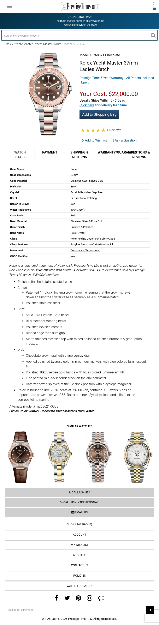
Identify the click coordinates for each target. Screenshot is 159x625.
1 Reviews (114, 130)
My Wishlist (79, 545)
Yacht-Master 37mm (48, 44)
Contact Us (79, 565)
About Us (79, 555)
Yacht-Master (24, 44)
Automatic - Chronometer (85, 250)
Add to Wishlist (94, 140)
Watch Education (80, 586)
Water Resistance (20, 209)
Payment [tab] (49, 152)
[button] (103, 105)
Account (79, 534)
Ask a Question (125, 140)
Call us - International (79, 502)
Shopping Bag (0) (79, 524)
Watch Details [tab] (19, 154)
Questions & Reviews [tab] (139, 154)
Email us (79, 512)
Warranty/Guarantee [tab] (111, 152)
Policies (79, 575)
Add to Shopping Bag (99, 114)
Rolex (9, 44)
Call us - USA (79, 492)
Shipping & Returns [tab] (79, 154)
